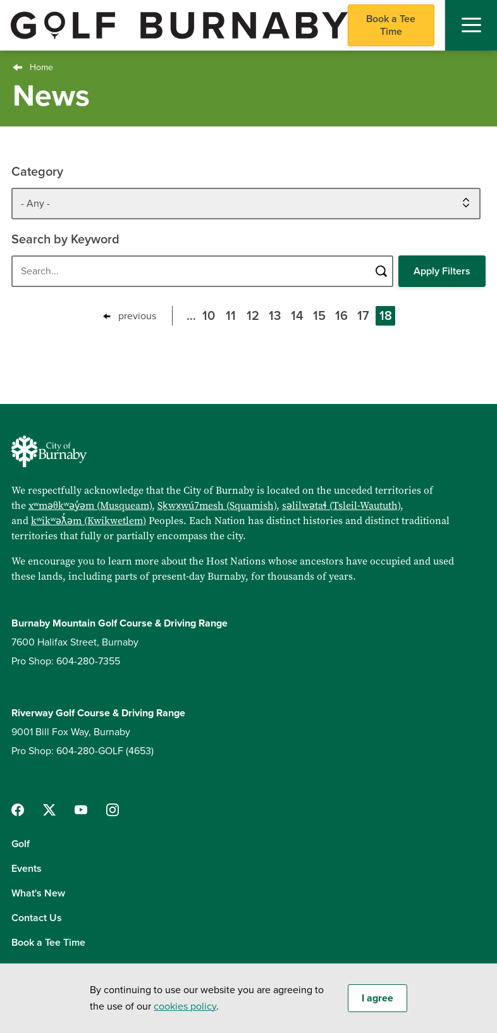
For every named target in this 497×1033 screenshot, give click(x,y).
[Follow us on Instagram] (112, 810)
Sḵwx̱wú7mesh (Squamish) (216, 505)
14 (299, 317)
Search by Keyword (65, 239)
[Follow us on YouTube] (81, 810)
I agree (377, 998)
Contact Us (36, 918)
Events (26, 868)
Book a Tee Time (390, 25)
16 (343, 317)
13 (277, 317)
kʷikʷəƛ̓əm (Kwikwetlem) (88, 520)
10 (210, 317)
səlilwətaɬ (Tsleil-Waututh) (341, 505)
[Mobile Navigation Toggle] (471, 25)
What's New (38, 893)
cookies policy (185, 1006)
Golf (20, 844)
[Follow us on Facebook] (17, 810)
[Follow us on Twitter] (49, 810)
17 (365, 317)
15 (321, 317)
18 (387, 317)
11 (233, 317)
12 (255, 317)
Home (41, 67)
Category (37, 172)
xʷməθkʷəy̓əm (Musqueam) (90, 505)
